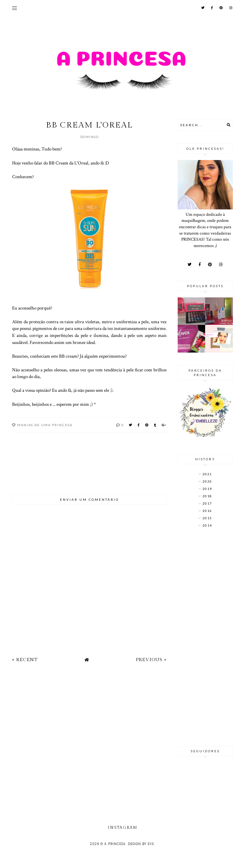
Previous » (151, 659)
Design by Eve (141, 844)
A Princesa (115, 844)
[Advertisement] (205, 637)
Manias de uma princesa (44, 425)
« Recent (25, 659)
